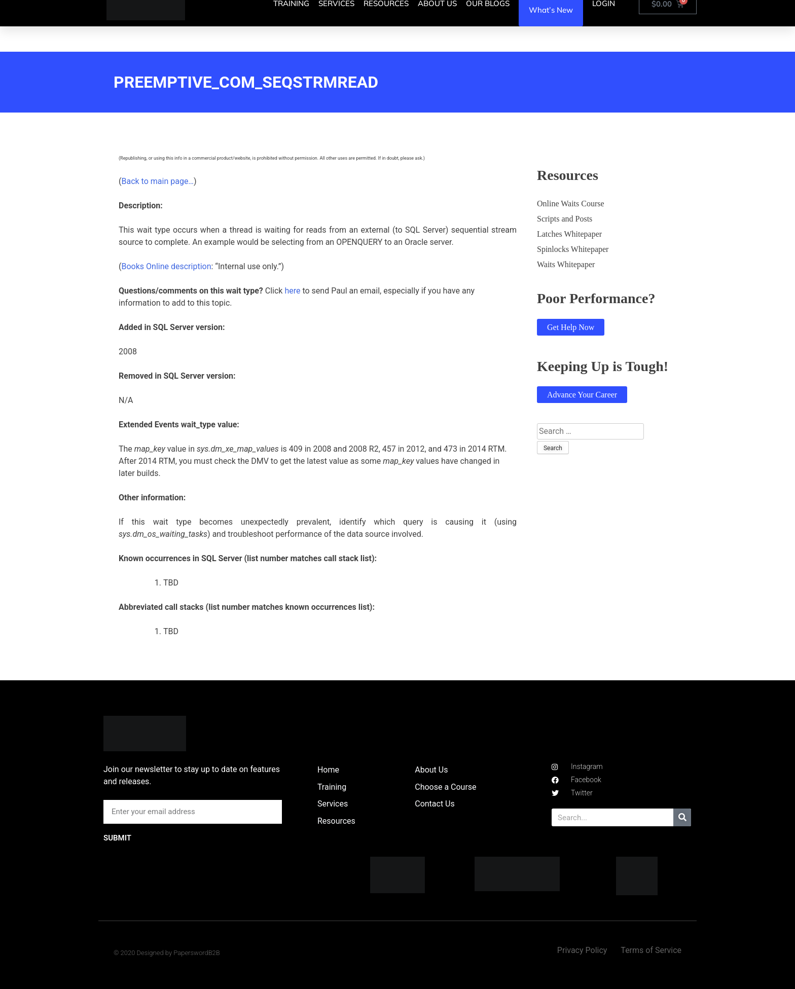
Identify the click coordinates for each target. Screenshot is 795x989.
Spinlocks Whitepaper (572, 249)
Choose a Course (445, 787)
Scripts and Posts (564, 218)
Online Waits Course (570, 203)
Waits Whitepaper (566, 264)
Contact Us (435, 804)
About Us (431, 770)
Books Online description (166, 266)
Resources (336, 821)
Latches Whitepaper (569, 234)
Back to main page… (157, 181)
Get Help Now (570, 327)
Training (331, 787)
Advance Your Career (582, 394)
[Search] (682, 817)
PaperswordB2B (196, 953)
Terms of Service (651, 950)
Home (328, 770)
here (292, 291)
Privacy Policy (582, 950)
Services (332, 804)
